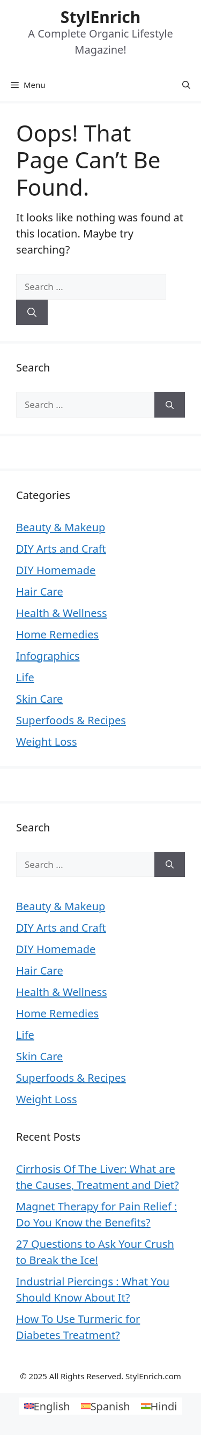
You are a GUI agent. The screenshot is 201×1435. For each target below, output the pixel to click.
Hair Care (39, 591)
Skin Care (39, 699)
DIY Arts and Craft (61, 548)
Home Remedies (57, 634)
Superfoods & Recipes (71, 720)
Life (25, 677)
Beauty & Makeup (60, 527)
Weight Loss (46, 741)
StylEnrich (100, 17)
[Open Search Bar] (186, 85)
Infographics (48, 656)
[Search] (32, 312)
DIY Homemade (55, 570)
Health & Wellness (61, 613)
